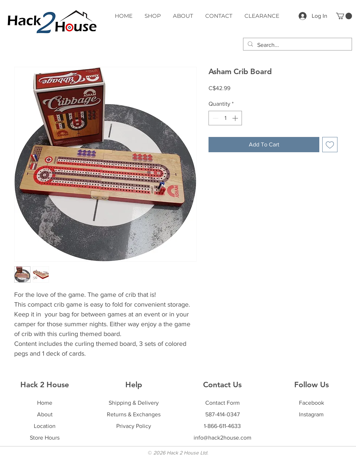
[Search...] (296, 45)
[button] (344, 16)
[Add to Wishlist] (329, 144)
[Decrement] (215, 118)
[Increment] (236, 118)
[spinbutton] (225, 118)
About (45, 414)
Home (44, 403)
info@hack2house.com (222, 437)
